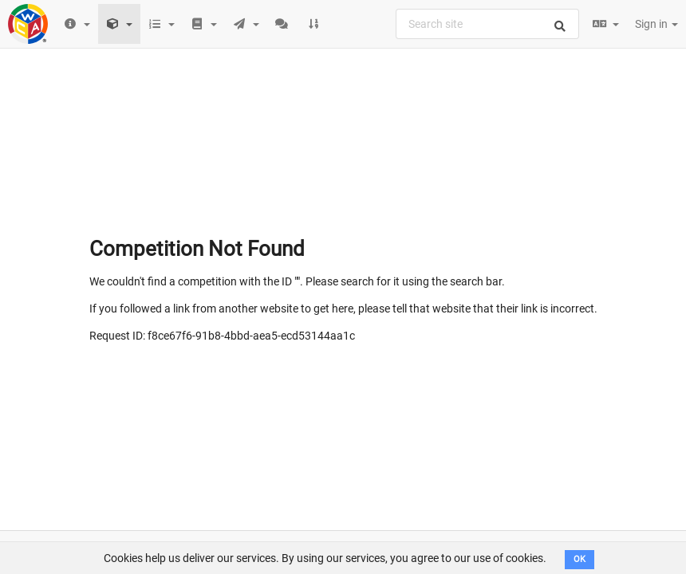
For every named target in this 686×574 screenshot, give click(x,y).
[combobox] (487, 24)
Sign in (656, 24)
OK (579, 559)
